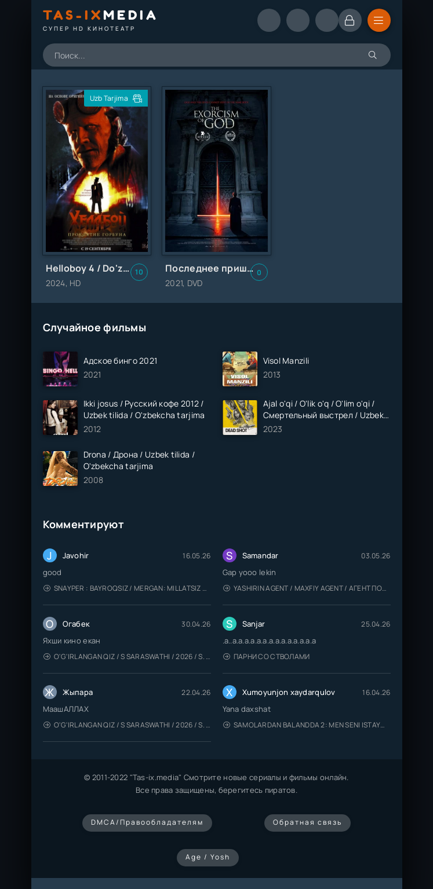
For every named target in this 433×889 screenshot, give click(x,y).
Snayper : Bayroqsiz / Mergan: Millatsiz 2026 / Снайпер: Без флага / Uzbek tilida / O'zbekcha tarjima (127, 588)
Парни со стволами (266, 656)
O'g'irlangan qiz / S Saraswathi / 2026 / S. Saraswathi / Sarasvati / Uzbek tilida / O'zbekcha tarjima (127, 656)
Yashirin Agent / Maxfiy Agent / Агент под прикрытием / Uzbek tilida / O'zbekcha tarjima (307, 588)
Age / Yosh (207, 857)
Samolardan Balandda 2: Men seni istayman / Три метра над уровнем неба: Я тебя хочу (307, 725)
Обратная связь (307, 822)
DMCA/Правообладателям (147, 822)
